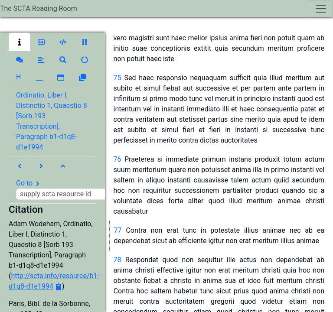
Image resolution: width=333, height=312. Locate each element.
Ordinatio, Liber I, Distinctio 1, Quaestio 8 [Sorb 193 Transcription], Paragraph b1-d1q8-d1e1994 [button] (51, 121)
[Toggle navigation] (321, 8)
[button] (19, 41)
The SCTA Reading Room (38, 8)
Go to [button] (64, 189)
